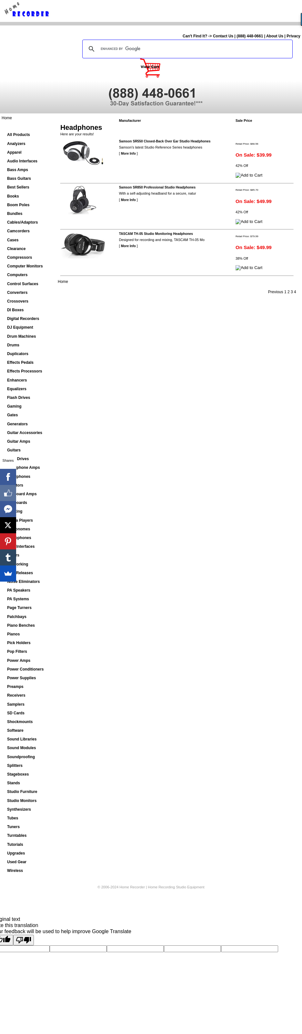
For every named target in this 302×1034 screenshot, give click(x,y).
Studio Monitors (21, 800)
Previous (275, 292)
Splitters (15, 765)
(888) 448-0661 (250, 36)
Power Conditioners (25, 669)
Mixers (13, 555)
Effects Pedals (20, 362)
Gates (12, 415)
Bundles (14, 213)
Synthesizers (19, 809)
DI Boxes (15, 310)
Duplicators (17, 354)
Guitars (14, 450)
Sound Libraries (21, 739)
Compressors (19, 257)
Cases (12, 240)
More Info (128, 153)
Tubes (12, 818)
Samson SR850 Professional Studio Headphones (157, 187)
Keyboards (17, 502)
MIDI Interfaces (21, 546)
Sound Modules (21, 748)
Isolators (15, 485)
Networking (17, 564)
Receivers (16, 695)
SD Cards (16, 713)
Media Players (20, 520)
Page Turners (19, 607)
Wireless (15, 870)
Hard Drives (18, 459)
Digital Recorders (23, 318)
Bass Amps (17, 170)
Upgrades (16, 853)
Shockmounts (20, 722)
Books (13, 196)
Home (7, 118)
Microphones (19, 538)
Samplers (16, 704)
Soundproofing (21, 757)
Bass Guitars (19, 178)
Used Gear (16, 862)
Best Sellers (18, 187)
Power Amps (18, 660)
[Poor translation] (23, 940)
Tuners (13, 827)
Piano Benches (21, 625)
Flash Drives (18, 397)
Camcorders (18, 231)
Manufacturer (130, 120)
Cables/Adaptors (22, 222)
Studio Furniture (22, 791)
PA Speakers (18, 590)
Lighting (14, 511)
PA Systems (18, 599)
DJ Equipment (20, 327)
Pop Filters (17, 651)
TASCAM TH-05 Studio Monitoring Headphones (156, 234)
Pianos (13, 634)
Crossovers (17, 301)
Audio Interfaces (22, 161)
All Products (18, 134)
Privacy (293, 36)
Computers (17, 275)
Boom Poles (18, 205)
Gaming (14, 406)
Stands (13, 783)
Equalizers (16, 389)
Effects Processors (24, 371)
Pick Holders (19, 643)
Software (15, 730)
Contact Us (223, 36)
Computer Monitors (25, 266)
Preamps (15, 686)
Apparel (14, 152)
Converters (17, 292)
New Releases (20, 573)
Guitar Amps (18, 441)
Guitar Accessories (24, 432)
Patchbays (16, 616)
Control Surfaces (22, 284)
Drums (13, 345)
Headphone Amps (23, 467)
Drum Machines (21, 336)
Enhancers (17, 380)
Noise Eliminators (23, 581)
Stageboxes (18, 774)
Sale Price (244, 120)
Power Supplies (21, 678)
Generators (17, 424)
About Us (274, 36)
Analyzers (16, 143)
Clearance (16, 248)
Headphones (18, 476)
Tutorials (15, 844)
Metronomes (18, 529)
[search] (186, 49)
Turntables (16, 835)
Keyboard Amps (22, 494)
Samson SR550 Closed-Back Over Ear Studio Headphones (165, 141)
